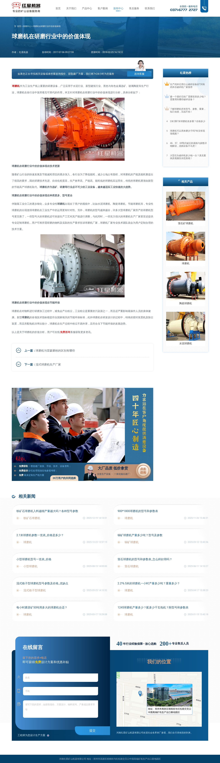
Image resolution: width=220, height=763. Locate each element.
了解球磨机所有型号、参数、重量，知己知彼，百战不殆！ (188, 110)
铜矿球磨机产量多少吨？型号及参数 (140, 535)
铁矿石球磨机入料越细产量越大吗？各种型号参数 (47, 510)
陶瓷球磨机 (185, 303)
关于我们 (71, 8)
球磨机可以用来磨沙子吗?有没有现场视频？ (187, 132)
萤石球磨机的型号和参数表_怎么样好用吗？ (145, 559)
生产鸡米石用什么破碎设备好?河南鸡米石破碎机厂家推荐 (187, 85)
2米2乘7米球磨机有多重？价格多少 (187, 121)
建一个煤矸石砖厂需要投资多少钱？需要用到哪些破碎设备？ (188, 98)
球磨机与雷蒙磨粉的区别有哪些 (55, 350)
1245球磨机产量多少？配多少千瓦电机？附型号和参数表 (153, 607)
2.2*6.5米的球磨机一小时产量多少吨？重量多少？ (149, 583)
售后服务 (134, 8)
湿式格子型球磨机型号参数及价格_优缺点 (42, 583)
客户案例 (103, 8)
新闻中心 (118, 8)
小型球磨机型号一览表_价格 (33, 559)
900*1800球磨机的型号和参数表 (138, 510)
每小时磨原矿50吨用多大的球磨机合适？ (41, 607)
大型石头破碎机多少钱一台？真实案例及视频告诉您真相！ (188, 157)
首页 (58, 8)
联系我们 (150, 8)
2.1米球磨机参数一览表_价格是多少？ (40, 535)
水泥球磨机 (185, 343)
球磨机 (185, 263)
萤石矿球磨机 (185, 223)
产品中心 (87, 8)
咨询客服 (139, 73)
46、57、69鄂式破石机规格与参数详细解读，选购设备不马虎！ (188, 144)
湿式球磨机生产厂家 (48, 364)
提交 (92, 730)
